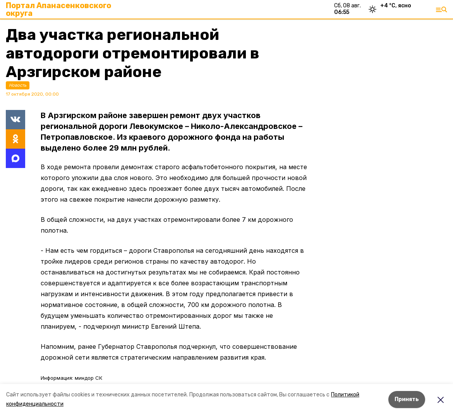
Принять (407, 399)
